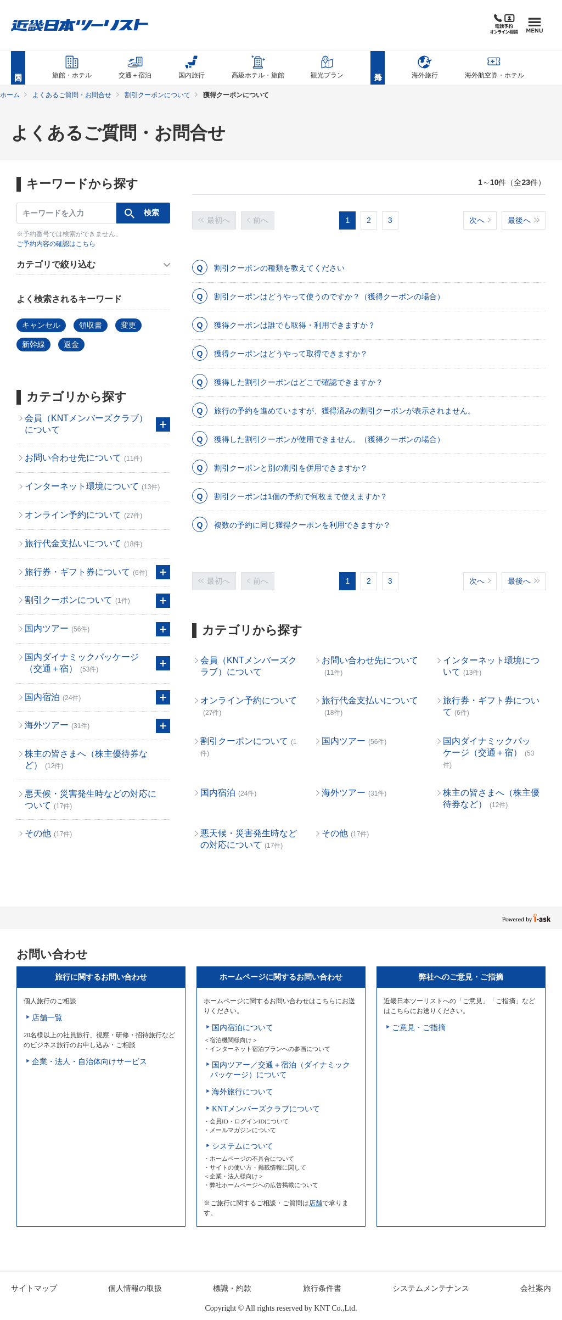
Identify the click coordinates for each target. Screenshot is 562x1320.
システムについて (242, 1146)
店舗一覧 (47, 1018)
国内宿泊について (242, 1027)
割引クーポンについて (157, 95)
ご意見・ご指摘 (419, 1027)
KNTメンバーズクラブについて (266, 1109)
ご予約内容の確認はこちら (55, 244)
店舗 (315, 1203)
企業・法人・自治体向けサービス (89, 1062)
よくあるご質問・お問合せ (71, 95)
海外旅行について (242, 1092)
